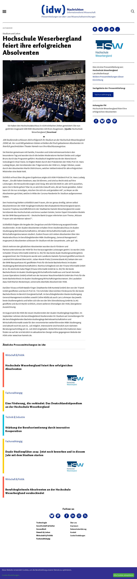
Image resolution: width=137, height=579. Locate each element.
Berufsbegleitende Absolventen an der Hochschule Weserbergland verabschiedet (38, 491)
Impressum (74, 526)
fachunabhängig (103, 94)
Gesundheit (41, 529)
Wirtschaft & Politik (44, 535)
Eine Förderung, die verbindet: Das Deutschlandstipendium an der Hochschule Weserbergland (43, 405)
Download (51, 132)
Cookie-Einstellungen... (11, 575)
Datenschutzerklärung (78, 529)
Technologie (41, 522)
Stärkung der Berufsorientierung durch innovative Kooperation (37, 429)
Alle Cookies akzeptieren (123, 575)
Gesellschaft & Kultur (45, 526)
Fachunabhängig (43, 538)
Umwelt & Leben (43, 532)
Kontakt (73, 532)
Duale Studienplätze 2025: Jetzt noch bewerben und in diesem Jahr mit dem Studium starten (45, 453)
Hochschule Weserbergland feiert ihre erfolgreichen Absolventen (39, 367)
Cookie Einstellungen (77, 535)
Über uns (73, 523)
